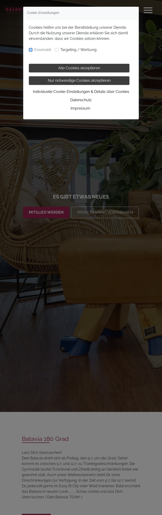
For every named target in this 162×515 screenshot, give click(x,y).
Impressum (80, 108)
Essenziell (42, 49)
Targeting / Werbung (78, 49)
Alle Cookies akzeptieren (79, 68)
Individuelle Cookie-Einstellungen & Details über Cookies (81, 91)
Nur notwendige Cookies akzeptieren (79, 80)
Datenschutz (81, 100)
